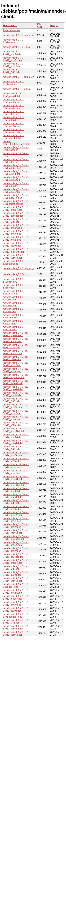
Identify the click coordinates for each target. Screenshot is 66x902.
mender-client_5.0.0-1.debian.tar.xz (13, 262)
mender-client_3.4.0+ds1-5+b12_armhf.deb (16, 364)
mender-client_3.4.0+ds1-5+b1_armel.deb (16, 190)
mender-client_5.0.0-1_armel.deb (13, 298)
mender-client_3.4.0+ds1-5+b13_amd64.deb (16, 394)
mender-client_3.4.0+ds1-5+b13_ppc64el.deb (16, 388)
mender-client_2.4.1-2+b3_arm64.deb (13, 94)
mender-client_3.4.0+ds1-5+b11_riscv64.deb (16, 382)
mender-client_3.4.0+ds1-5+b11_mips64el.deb (16, 250)
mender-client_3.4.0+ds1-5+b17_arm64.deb (16, 591)
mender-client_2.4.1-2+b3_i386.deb (13, 118)
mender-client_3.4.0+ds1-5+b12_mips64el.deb (16, 376)
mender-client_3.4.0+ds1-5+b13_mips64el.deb (16, 429)
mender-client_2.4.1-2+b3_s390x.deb (13, 112)
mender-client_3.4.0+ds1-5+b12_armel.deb (16, 370)
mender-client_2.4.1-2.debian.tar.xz (13, 82)
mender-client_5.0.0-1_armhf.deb (13, 310)
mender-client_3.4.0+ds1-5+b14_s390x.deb (16, 459)
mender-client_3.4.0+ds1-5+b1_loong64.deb (16, 615)
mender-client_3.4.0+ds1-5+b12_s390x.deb (16, 358)
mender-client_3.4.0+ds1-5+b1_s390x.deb (16, 160)
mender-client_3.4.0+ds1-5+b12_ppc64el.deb (16, 334)
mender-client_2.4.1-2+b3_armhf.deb (13, 106)
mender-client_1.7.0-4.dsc (16, 47)
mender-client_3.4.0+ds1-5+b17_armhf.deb (16, 603)
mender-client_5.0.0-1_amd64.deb (13, 280)
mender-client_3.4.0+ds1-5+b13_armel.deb (16, 418)
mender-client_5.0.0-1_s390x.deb (13, 322)
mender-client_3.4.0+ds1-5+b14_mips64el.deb (16, 483)
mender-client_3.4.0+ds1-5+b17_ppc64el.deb (16, 627)
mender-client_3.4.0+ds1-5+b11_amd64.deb (16, 208)
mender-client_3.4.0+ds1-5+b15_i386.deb (16, 501)
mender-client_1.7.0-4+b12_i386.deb (13, 71)
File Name (8, 25)
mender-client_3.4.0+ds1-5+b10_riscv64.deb (16, 256)
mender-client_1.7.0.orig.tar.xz (18, 35)
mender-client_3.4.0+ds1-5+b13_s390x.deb (16, 424)
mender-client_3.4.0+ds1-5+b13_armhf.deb (16, 412)
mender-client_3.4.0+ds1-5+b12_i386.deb (16, 346)
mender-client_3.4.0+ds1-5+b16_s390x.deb (16, 573)
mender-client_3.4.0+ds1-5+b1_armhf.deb (16, 178)
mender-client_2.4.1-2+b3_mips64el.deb (13, 136)
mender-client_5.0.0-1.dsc (16, 274)
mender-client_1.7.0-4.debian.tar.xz (13, 41)
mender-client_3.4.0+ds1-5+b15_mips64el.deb (16, 537)
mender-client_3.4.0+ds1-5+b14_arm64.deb (16, 453)
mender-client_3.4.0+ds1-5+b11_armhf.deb (16, 232)
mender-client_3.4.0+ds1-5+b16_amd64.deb (16, 561)
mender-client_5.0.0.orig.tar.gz (18, 268)
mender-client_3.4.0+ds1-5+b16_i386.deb (16, 567)
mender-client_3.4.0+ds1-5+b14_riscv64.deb (16, 579)
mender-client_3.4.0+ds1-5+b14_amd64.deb (16, 435)
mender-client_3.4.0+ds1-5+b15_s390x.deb (16, 507)
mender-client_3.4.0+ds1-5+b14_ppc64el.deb (16, 442)
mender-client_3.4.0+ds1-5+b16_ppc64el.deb (16, 555)
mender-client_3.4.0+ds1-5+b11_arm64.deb (16, 226)
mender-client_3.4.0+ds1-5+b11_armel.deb (16, 238)
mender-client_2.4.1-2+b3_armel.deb (13, 130)
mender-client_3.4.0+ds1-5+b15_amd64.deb (16, 489)
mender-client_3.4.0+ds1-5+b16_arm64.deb (16, 543)
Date (52, 25)
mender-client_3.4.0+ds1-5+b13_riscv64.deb (16, 531)
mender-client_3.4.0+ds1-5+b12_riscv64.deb (16, 477)
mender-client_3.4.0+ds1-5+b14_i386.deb (16, 447)
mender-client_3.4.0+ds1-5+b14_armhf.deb (16, 471)
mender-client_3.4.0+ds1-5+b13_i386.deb (16, 400)
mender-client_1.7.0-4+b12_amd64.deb (13, 52)
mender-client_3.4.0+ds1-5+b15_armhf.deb (16, 525)
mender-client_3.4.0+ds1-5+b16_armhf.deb (16, 549)
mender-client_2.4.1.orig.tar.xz (18, 77)
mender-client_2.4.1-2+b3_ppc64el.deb (13, 124)
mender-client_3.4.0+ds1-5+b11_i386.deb (16, 220)
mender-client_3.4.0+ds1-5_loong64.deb (16, 585)
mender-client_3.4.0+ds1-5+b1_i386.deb (16, 184)
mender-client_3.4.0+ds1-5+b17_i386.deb (16, 621)
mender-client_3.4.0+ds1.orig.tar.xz (17, 142)
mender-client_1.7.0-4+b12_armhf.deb (13, 65)
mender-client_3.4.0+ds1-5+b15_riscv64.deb (16, 633)
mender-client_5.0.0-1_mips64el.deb (13, 316)
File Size (39, 25)
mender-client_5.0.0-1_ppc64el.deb (13, 292)
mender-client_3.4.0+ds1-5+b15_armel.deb (16, 519)
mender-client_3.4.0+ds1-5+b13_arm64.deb (16, 406)
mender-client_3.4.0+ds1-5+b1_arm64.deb (16, 172)
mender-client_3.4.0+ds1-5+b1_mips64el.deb (16, 202)
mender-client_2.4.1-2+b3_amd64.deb (13, 100)
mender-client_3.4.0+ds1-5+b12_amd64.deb (16, 340)
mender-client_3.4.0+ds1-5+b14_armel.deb (16, 465)
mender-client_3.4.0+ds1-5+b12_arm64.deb (16, 352)
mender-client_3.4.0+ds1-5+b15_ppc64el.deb (16, 495)
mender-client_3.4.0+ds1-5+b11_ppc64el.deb (16, 214)
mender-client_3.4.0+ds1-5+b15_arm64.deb (16, 513)
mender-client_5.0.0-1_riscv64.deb (13, 328)
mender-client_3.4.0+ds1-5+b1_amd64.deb (16, 166)
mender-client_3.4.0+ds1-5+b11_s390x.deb (16, 244)
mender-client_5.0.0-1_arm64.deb (13, 304)
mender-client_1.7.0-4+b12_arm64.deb (13, 59)
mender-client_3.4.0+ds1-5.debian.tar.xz (16, 148)
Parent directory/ (11, 30)
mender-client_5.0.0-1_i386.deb (13, 286)
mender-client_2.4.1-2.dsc (16, 89)
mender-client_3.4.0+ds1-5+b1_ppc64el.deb (16, 196)
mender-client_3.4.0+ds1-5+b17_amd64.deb (16, 597)
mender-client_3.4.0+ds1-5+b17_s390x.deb (16, 609)
